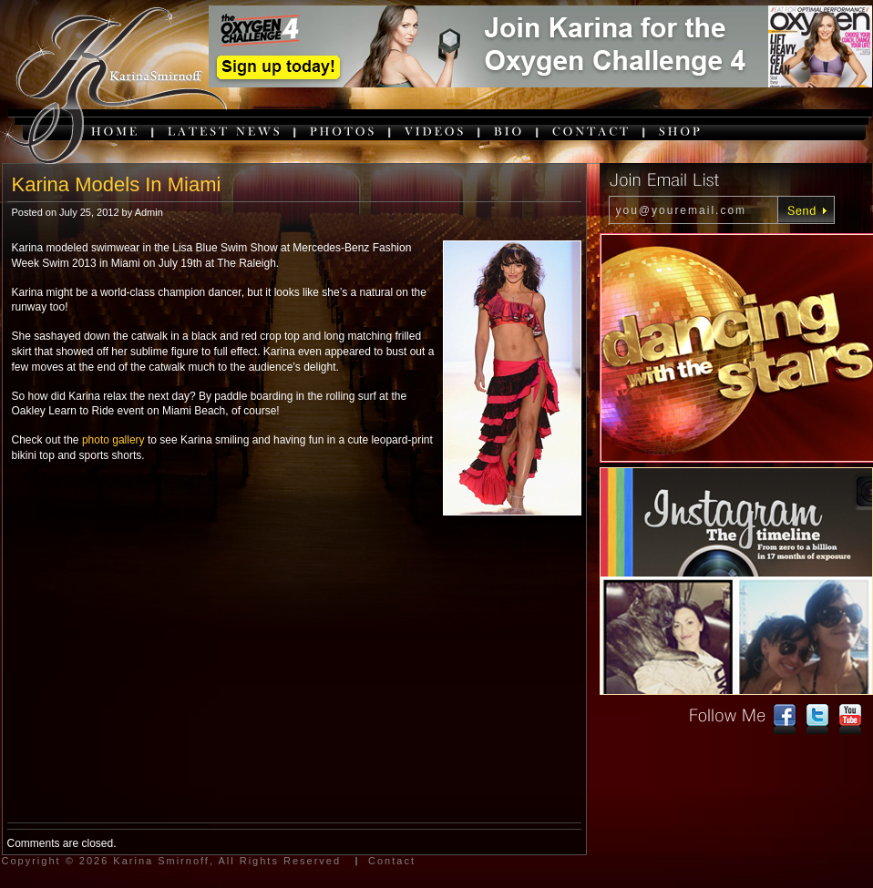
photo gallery (113, 440)
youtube (850, 719)
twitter (817, 719)
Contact (392, 860)
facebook (785, 719)
